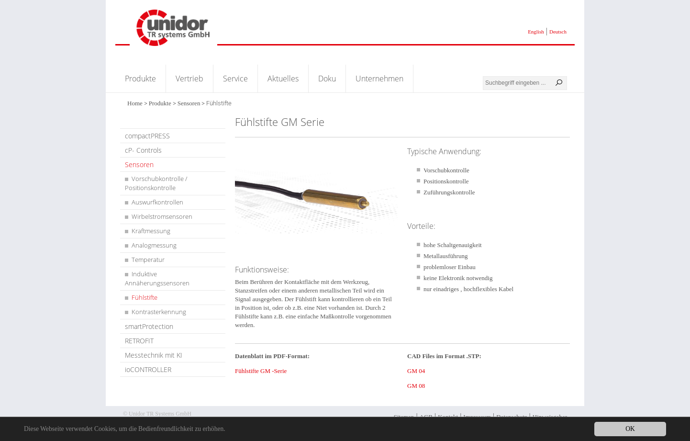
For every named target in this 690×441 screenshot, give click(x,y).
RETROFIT (139, 340)
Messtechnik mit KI (153, 355)
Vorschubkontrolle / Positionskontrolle (156, 183)
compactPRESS (147, 135)
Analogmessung (154, 245)
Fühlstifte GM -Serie (261, 370)
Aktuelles (283, 78)
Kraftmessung (151, 230)
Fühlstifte (144, 297)
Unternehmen (379, 78)
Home (135, 103)
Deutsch (558, 31)
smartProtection (149, 326)
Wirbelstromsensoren (162, 216)
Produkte (140, 78)
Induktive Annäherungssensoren (157, 278)
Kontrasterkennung (159, 311)
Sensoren (189, 103)
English (536, 31)
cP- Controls (143, 150)
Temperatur (148, 259)
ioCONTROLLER (148, 369)
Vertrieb (189, 78)
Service (235, 78)
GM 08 (416, 385)
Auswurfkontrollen (157, 202)
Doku (327, 78)
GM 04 (416, 370)
